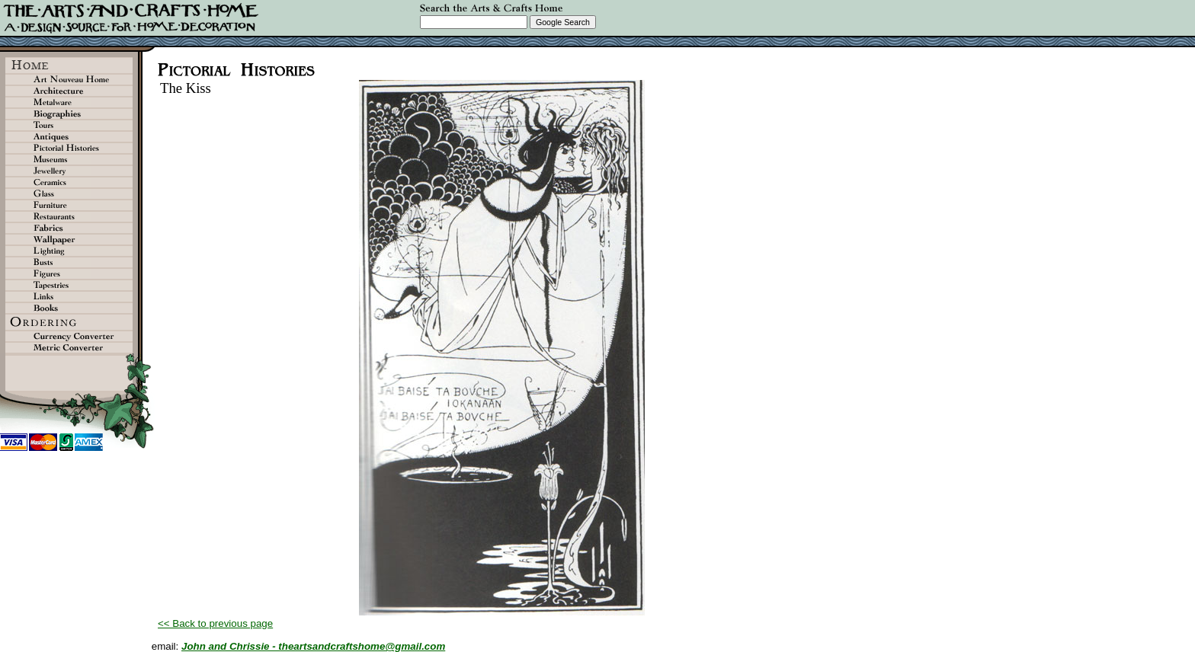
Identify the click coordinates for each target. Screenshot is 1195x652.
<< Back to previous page (215, 623)
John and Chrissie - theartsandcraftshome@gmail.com (313, 646)
